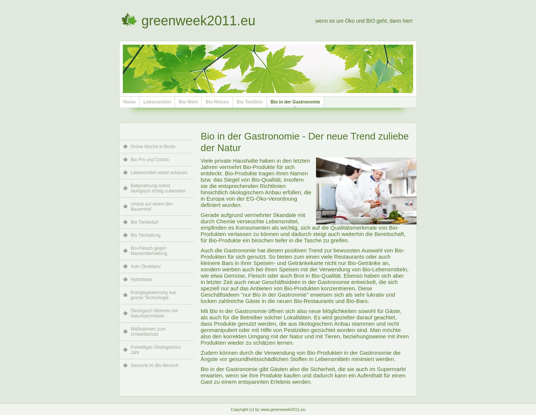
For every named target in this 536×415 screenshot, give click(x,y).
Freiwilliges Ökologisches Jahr (156, 350)
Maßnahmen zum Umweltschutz (148, 331)
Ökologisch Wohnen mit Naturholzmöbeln (154, 313)
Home (129, 102)
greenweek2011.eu (198, 20)
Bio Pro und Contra (150, 159)
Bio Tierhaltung (145, 235)
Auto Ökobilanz (146, 266)
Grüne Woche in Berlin (153, 146)
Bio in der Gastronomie (295, 102)
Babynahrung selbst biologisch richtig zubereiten (158, 188)
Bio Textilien (250, 102)
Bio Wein (188, 102)
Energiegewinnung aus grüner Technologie (153, 295)
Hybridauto (141, 279)
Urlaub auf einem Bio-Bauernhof (152, 206)
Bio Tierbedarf (145, 222)
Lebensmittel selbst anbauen (159, 172)
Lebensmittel (157, 102)
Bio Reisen (217, 102)
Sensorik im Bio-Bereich (154, 365)
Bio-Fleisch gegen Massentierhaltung (149, 251)
